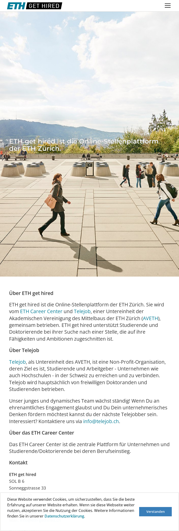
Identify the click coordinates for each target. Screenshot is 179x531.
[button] (8, 524)
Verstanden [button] (155, 511)
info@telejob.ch (101, 421)
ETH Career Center (41, 311)
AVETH (150, 318)
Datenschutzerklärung (64, 516)
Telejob (82, 311)
